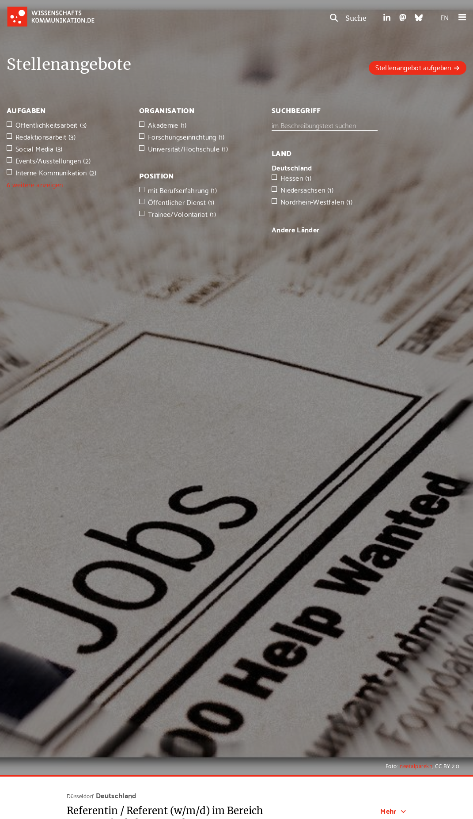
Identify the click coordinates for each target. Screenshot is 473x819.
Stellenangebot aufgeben (413, 67)
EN (444, 17)
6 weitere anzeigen (35, 184)
